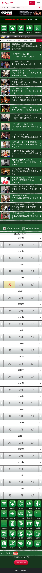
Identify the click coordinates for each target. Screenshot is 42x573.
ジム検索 (29, 527)
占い (38, 547)
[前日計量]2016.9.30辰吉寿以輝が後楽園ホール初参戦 (25, 198)
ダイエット (17, 40)
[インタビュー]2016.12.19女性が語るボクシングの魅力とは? (25, 126)
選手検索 (38, 508)
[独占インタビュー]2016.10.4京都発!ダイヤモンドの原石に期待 (24, 189)
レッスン (29, 547)
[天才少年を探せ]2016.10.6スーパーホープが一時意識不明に (25, 153)
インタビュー (38, 518)
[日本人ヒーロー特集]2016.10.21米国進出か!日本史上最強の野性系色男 (25, 144)
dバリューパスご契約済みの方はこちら (13, 7)
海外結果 (12, 537)
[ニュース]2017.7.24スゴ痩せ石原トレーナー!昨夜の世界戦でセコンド (24, 82)
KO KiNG (9, 40)
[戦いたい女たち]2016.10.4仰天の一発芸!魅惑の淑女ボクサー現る (24, 180)
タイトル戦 (21, 518)
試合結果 (12, 32)
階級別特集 (29, 517)
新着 (3, 40)
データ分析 (38, 32)
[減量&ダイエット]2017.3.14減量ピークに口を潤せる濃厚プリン (25, 99)
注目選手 (38, 527)
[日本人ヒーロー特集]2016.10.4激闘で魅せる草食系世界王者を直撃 (25, 171)
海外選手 (21, 537)
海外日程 (4, 537)
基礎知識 (4, 547)
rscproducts (32, 40)
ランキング (29, 32)
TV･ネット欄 (4, 518)
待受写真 (21, 527)
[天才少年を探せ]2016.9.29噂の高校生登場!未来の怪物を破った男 (24, 206)
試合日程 (4, 32)
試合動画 (4, 527)
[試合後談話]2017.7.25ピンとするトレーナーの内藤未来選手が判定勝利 (25, 73)
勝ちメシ (21, 547)
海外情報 (38, 537)
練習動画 (21, 32)
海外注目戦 (29, 537)
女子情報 (25, 40)
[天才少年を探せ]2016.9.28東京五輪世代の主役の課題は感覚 (25, 215)
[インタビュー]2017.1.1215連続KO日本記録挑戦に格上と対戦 (24, 117)
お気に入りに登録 (21, 562)
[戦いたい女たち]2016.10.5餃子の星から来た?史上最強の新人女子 (24, 162)
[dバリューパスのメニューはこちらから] (38, 3)
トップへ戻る (9, 553)
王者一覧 (12, 518)
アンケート (12, 547)
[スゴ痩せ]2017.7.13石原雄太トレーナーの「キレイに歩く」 (25, 91)
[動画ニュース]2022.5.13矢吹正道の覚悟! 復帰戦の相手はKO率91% (25, 46)
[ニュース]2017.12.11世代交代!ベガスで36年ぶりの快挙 (24, 64)
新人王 (21, 508)
